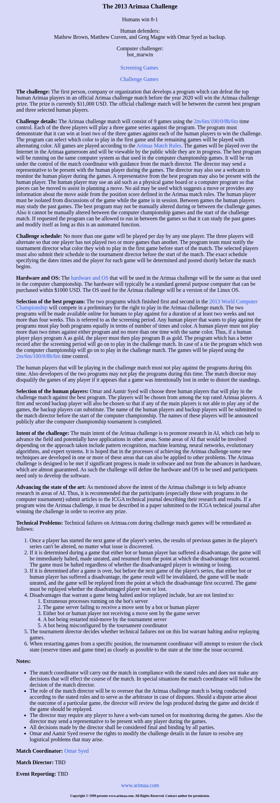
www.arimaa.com (140, 785)
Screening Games (139, 68)
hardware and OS (90, 278)
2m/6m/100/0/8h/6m (216, 121)
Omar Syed (76, 751)
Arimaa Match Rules (158, 145)
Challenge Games (139, 79)
